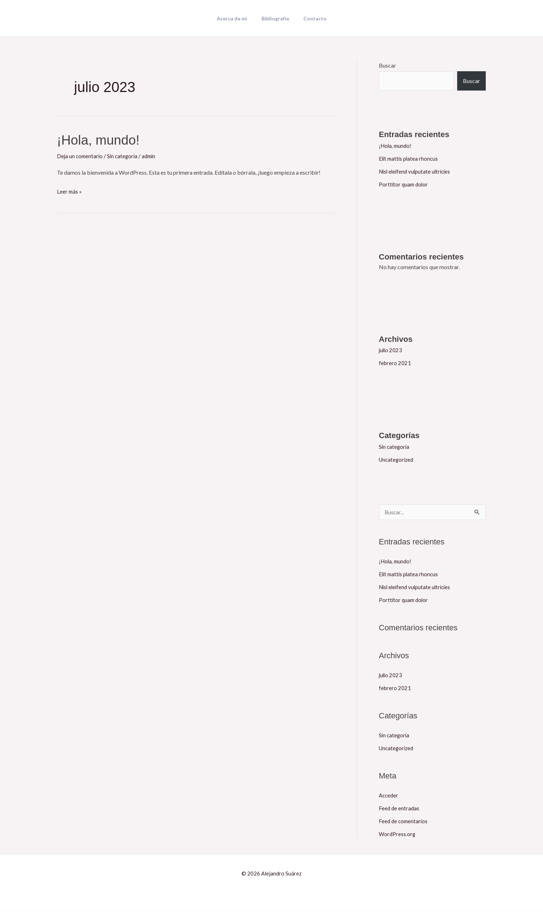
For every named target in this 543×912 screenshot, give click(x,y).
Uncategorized (397, 459)
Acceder (389, 795)
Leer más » (70, 190)
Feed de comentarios (404, 821)
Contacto (310, 18)
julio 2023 (391, 349)
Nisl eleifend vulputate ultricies (417, 171)
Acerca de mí (236, 18)
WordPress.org (397, 834)
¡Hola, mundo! (102, 139)
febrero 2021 (395, 362)
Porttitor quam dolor (404, 184)
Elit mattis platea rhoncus (410, 158)
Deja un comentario (80, 155)
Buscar (387, 65)
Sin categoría (125, 155)
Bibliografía (275, 18)
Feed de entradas (399, 808)
